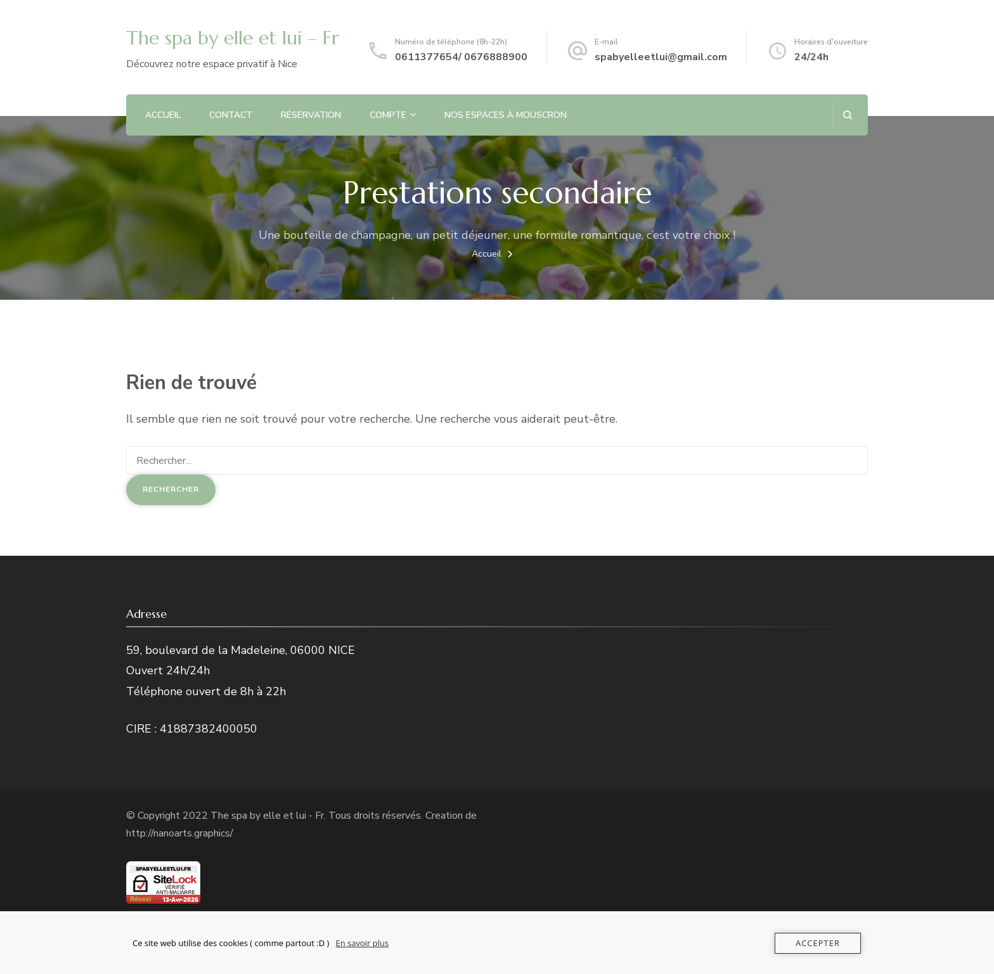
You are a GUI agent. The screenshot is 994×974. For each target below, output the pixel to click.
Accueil (163, 115)
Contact (230, 115)
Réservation (311, 115)
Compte (388, 115)
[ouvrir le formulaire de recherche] (847, 115)
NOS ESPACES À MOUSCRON (505, 115)
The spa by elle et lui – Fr (232, 37)
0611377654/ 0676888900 (461, 57)
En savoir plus (362, 943)
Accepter (818, 943)
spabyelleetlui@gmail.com (661, 57)
